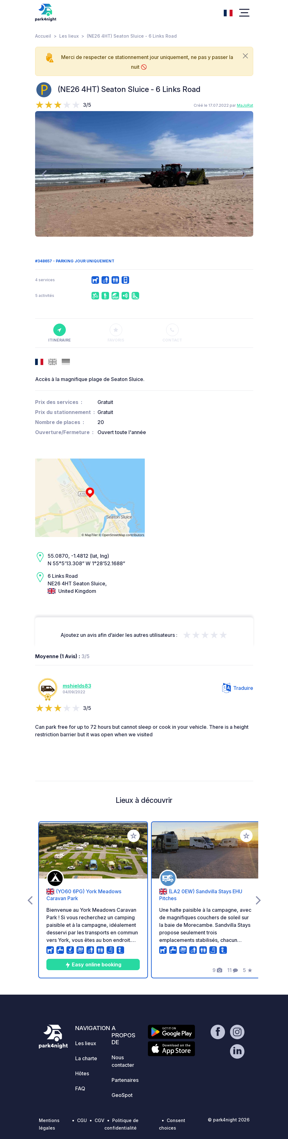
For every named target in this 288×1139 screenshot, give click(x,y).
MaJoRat (245, 105)
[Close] (245, 56)
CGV (99, 1120)
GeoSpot (122, 1095)
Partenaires (125, 1080)
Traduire (237, 688)
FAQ (80, 1088)
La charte (86, 1058)
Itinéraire (59, 333)
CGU (82, 1120)
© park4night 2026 (228, 1119)
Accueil (43, 36)
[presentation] (44, 174)
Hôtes (82, 1073)
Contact (172, 333)
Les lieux (69, 36)
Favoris (115, 333)
